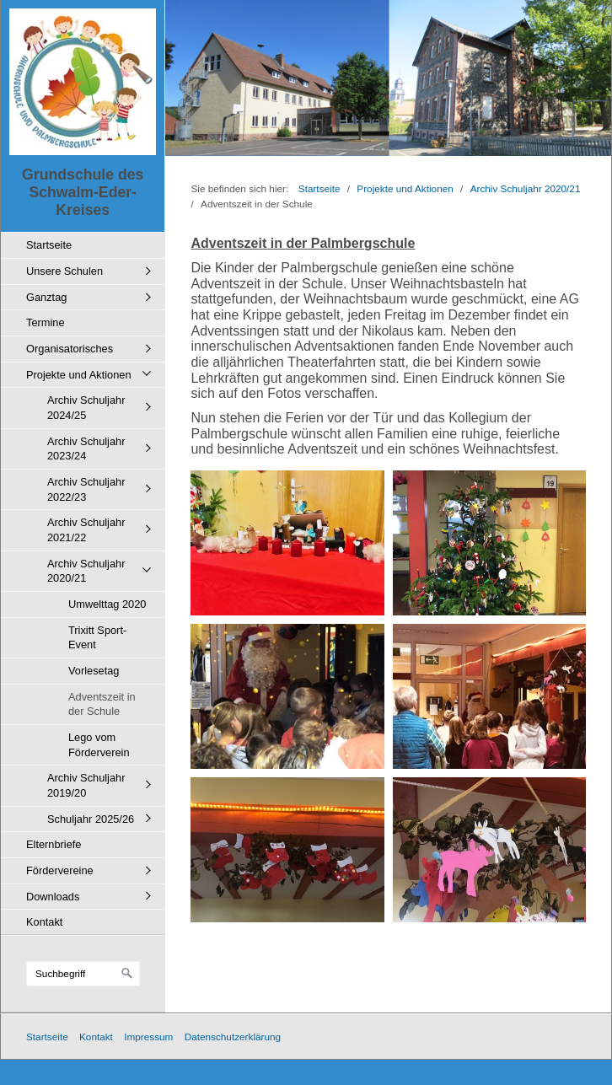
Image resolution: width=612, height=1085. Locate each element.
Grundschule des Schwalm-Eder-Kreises (82, 192)
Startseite (49, 245)
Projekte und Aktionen (79, 374)
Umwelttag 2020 (107, 604)
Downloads (52, 896)
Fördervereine (60, 870)
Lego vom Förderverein (99, 745)
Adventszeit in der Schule (102, 704)
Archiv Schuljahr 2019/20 (86, 785)
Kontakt (44, 922)
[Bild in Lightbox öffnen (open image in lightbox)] (287, 542)
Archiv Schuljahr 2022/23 (86, 489)
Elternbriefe (53, 844)
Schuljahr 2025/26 (90, 819)
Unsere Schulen (64, 271)
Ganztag (46, 297)
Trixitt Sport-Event (97, 638)
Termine (45, 322)
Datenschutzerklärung (233, 1036)
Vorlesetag (93, 670)
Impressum (148, 1036)
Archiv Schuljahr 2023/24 (86, 449)
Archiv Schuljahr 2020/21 (86, 571)
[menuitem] (87, 245)
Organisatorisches (69, 348)
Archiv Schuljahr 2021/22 (86, 530)
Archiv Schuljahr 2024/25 (86, 408)
